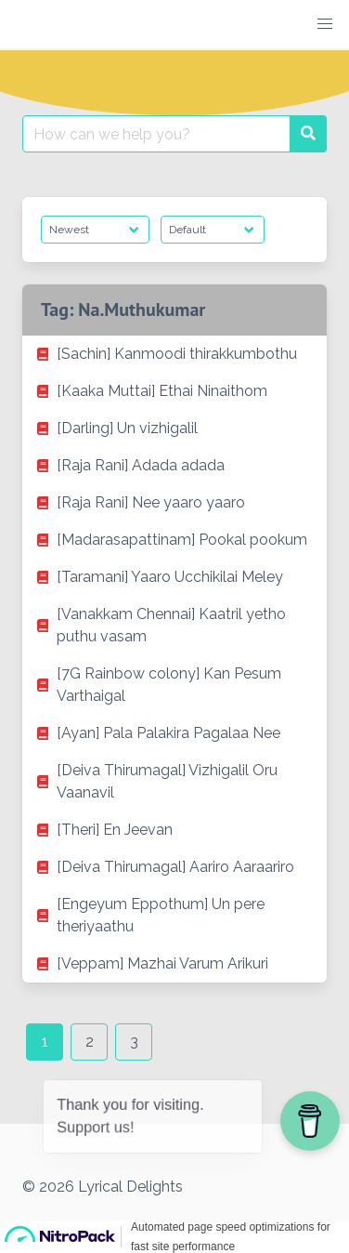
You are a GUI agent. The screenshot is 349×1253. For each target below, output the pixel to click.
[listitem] (174, 354)
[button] (325, 24)
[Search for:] (156, 133)
